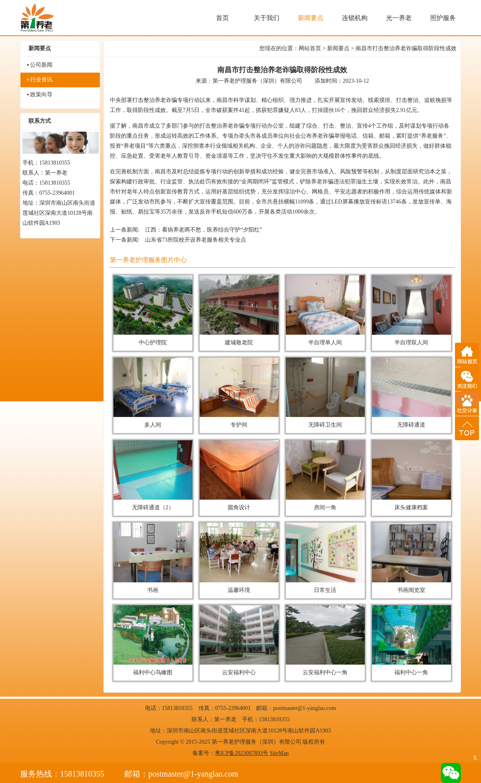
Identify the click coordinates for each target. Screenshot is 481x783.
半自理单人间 (325, 310)
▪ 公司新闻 (40, 65)
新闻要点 (338, 48)
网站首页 (310, 48)
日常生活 (325, 558)
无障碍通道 (411, 393)
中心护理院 (153, 310)
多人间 (153, 393)
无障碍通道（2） (153, 475)
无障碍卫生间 (325, 393)
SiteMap (279, 753)
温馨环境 (239, 558)
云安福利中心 (239, 640)
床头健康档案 (411, 475)
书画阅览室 (411, 558)
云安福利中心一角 (325, 640)
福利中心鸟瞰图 (153, 640)
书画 (153, 558)
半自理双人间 (411, 310)
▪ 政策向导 (40, 95)
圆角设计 (239, 475)
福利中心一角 (411, 640)
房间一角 (325, 475)
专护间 (239, 393)
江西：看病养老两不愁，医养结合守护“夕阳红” (203, 230)
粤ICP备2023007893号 (242, 753)
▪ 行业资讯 (40, 80)
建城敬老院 (239, 310)
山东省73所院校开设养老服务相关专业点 (195, 240)
